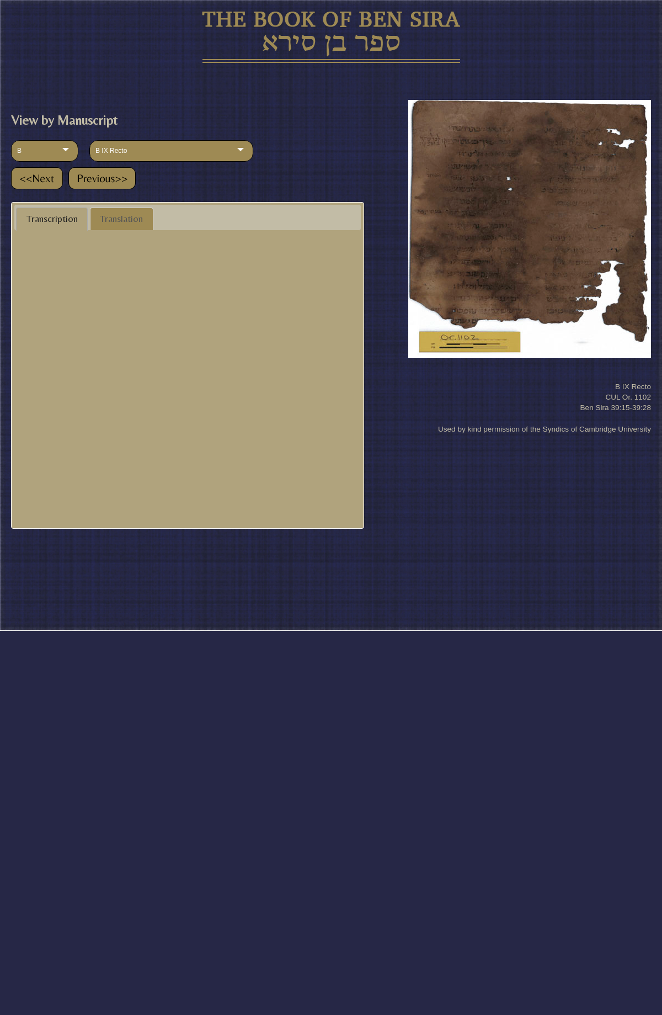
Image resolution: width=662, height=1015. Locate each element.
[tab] (52, 219)
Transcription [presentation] (52, 218)
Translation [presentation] (121, 218)
